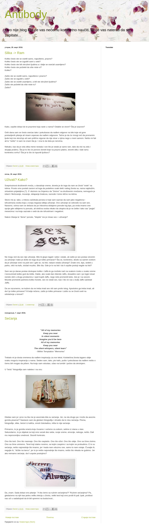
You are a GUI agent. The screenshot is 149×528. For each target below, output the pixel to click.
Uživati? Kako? (16, 180)
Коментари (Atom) (27, 522)
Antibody (26, 14)
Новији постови (12, 517)
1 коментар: (30, 305)
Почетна (50, 517)
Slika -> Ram (14, 53)
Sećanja (11, 318)
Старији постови (88, 517)
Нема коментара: (32, 166)
